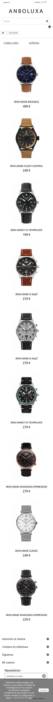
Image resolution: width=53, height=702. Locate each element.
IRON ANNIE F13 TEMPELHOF (26, 230)
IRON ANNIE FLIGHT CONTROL (26, 166)
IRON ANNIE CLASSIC (26, 550)
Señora (34, 43)
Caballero (11, 43)
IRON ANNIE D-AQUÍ (27, 294)
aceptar (43, 690)
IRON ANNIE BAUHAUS (26, 101)
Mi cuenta (8, 662)
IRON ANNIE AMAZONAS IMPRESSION (26, 486)
